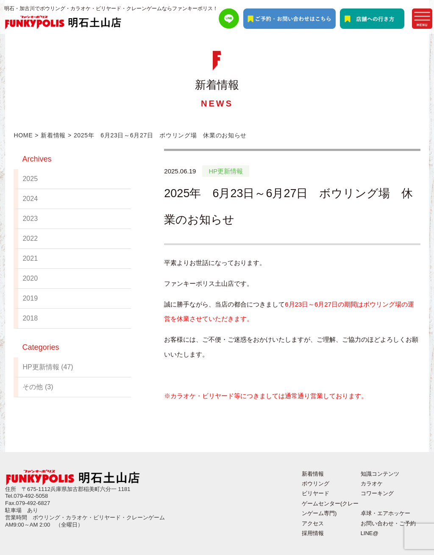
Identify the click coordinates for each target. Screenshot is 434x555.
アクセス (313, 523)
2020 (30, 278)
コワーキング (377, 493)
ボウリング (315, 483)
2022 (30, 238)
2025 (30, 178)
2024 (30, 198)
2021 (30, 258)
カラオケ (372, 483)
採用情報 (313, 533)
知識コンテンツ (380, 474)
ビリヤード (315, 493)
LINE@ (369, 533)
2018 (30, 318)
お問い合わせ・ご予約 (388, 523)
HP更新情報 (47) (47, 367)
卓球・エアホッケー (385, 513)
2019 (30, 298)
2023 (30, 218)
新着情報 (53, 135)
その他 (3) (37, 386)
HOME (23, 135)
